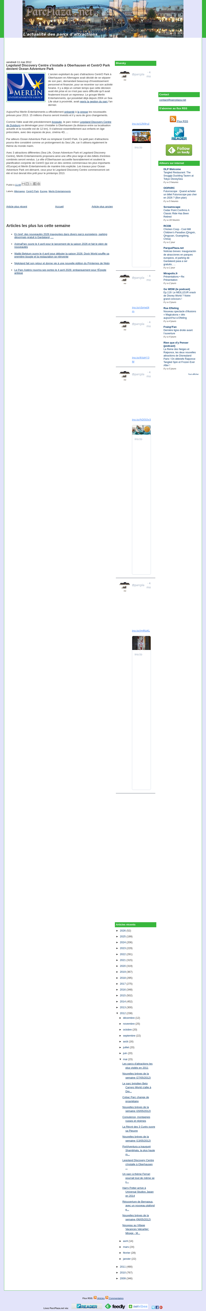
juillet (126, 1047)
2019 (123, 971)
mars (126, 1246)
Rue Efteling (171, 308)
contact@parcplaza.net (172, 99)
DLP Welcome (172, 169)
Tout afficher (193, 374)
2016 (123, 989)
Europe (43, 191)
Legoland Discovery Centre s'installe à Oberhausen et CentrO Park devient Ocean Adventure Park (58, 67)
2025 (123, 936)
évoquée (57, 121)
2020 (123, 965)
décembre (129, 1017)
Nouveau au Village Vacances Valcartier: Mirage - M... (135, 1229)
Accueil (59, 206)
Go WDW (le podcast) (177, 289)
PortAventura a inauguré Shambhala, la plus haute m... (138, 1150)
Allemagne (19, 191)
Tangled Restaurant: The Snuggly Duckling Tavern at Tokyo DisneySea (179, 175)
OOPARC (169, 187)
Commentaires (114, 1298)
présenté (69, 111)
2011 (123, 1266)
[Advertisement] (103, 47)
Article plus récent (16, 206)
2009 (123, 1278)
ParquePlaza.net (174, 247)
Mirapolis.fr (171, 273)
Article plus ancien (102, 206)
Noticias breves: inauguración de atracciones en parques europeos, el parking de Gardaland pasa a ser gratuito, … (180, 258)
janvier (127, 1258)
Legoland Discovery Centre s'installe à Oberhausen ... (138, 1164)
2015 (123, 995)
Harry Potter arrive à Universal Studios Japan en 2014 (137, 1191)
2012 (123, 1013)
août (126, 1041)
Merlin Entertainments (60, 191)
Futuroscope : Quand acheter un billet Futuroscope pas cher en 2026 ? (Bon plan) (180, 194)
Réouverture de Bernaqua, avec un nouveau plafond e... (138, 1205)
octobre (128, 1029)
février (127, 1252)
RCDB (167, 225)
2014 (123, 1001)
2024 (123, 942)
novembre (129, 1023)
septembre (129, 1035)
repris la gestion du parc (94, 101)
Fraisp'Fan (170, 326)
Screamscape (172, 206)
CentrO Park (32, 191)
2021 (123, 960)
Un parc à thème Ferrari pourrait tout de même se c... (138, 1177)
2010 (123, 1272)
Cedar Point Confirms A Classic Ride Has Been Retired (176, 213)
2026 (123, 930)
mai (125, 1059)
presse (84, 111)
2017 (123, 983)
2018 (123, 977)
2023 (123, 948)
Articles (99, 1298)
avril (126, 1241)
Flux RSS (179, 121)
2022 (123, 954)
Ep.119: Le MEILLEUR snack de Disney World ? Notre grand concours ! (180, 295)
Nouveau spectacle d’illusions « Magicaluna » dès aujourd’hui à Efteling (180, 314)
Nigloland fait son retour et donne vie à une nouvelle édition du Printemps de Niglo (61, 263)
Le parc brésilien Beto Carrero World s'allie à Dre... (136, 1087)
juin (125, 1053)
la (78, 111)
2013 (123, 1007)
